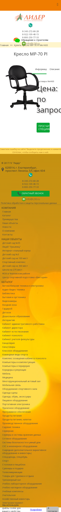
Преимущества (10, 219)
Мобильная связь (11, 385)
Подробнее (36, 509)
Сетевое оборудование (14, 438)
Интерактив (8, 320)
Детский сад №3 (10, 254)
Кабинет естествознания (15, 331)
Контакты (7, 234)
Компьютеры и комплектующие (18, 362)
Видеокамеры (9, 301)
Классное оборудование (15, 350)
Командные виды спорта (15, 354)
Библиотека (8, 293)
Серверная (7, 430)
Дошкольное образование (16, 316)
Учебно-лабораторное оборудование (22, 483)
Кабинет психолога (12, 335)
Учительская (9, 495)
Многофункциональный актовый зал (21, 381)
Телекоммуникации (12, 472)
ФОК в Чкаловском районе (16, 273)
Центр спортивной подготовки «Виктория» (24, 277)
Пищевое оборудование (15, 400)
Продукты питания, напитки (16, 419)
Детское (6, 312)
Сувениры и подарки (12, 468)
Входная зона (9, 304)
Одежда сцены (9, 392)
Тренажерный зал (11, 479)
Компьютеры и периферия (16, 366)
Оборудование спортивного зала (19, 388)
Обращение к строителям (30, 40)
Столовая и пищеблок (13, 464)
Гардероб (7, 308)
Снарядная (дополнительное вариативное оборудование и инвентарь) (24, 452)
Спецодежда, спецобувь (14, 456)
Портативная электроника (16, 404)
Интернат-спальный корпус (16, 250)
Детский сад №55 (11, 242)
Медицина (7, 377)
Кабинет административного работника (23, 323)
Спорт (5, 460)
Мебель (6, 373)
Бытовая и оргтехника (14, 297)
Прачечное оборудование (15, 408)
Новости (6, 226)
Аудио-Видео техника (13, 289)
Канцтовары (8, 346)
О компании (8, 230)
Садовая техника (11, 427)
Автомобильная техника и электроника (22, 285)
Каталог (6, 215)
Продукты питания (12, 415)
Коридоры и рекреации (14, 369)
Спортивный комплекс (13, 262)
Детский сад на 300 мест (15, 265)
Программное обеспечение (16, 411)
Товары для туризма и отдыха (18, 476)
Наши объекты (10, 223)
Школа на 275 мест (12, 269)
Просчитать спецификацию (44, 127)
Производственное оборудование (20, 423)
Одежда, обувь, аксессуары (16, 396)
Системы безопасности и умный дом (21, 442)
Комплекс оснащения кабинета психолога (24, 358)
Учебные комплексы (12, 491)
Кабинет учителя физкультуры (18, 339)
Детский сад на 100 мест (15, 258)
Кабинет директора (12, 327)
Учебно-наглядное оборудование (19, 487)
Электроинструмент (12, 502)
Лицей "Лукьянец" (11, 246)
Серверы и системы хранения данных (21, 434)
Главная (6, 211)
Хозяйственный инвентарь (16, 498)
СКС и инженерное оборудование (19, 446)
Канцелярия (8, 343)
